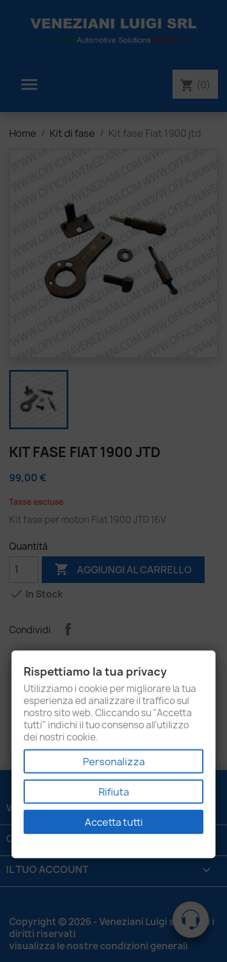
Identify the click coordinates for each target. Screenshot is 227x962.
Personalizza (114, 761)
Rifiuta (114, 792)
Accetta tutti (114, 822)
